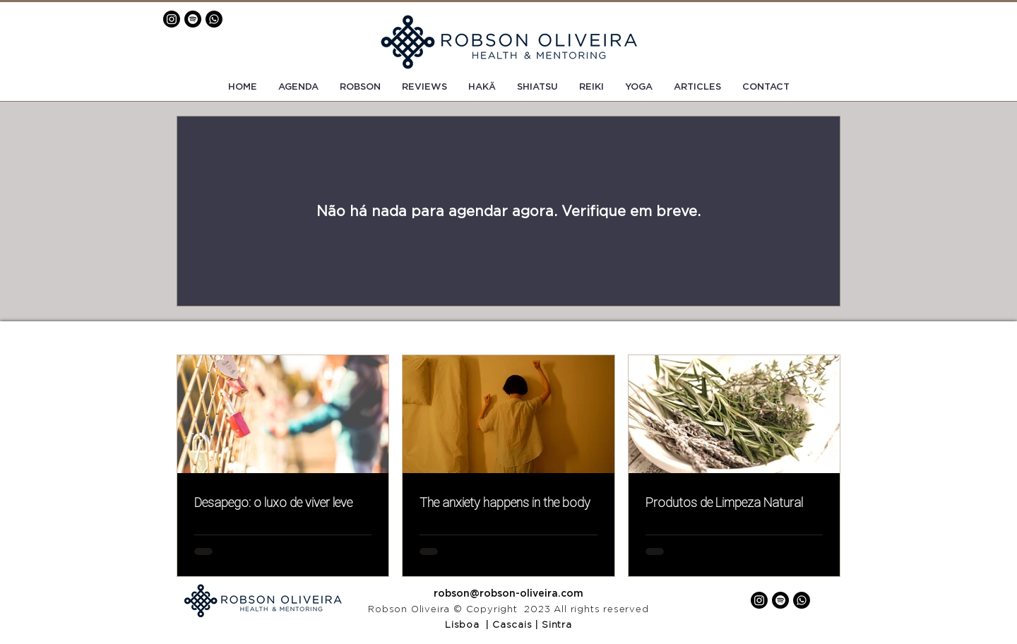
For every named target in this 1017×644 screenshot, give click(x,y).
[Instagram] (171, 19)
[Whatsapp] (214, 19)
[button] (766, 87)
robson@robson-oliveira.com (508, 594)
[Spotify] (192, 19)
